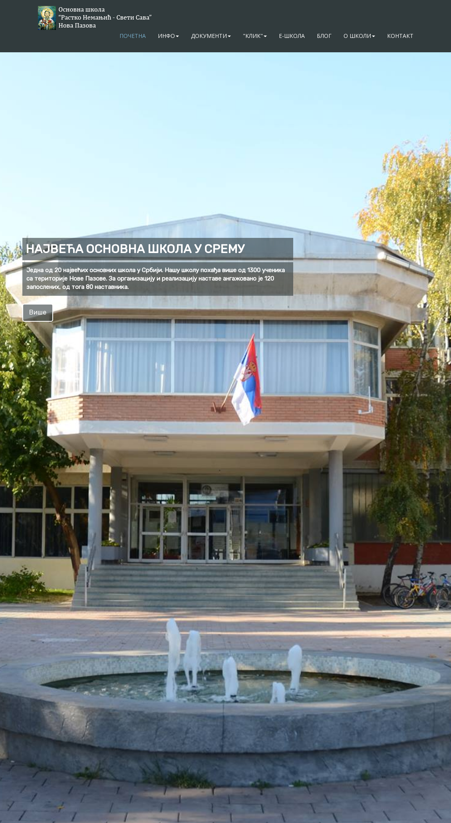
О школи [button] (359, 36)
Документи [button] (211, 36)
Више (37, 312)
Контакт (400, 36)
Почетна (132, 36)
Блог (324, 36)
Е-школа (292, 36)
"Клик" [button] (255, 36)
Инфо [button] (168, 36)
